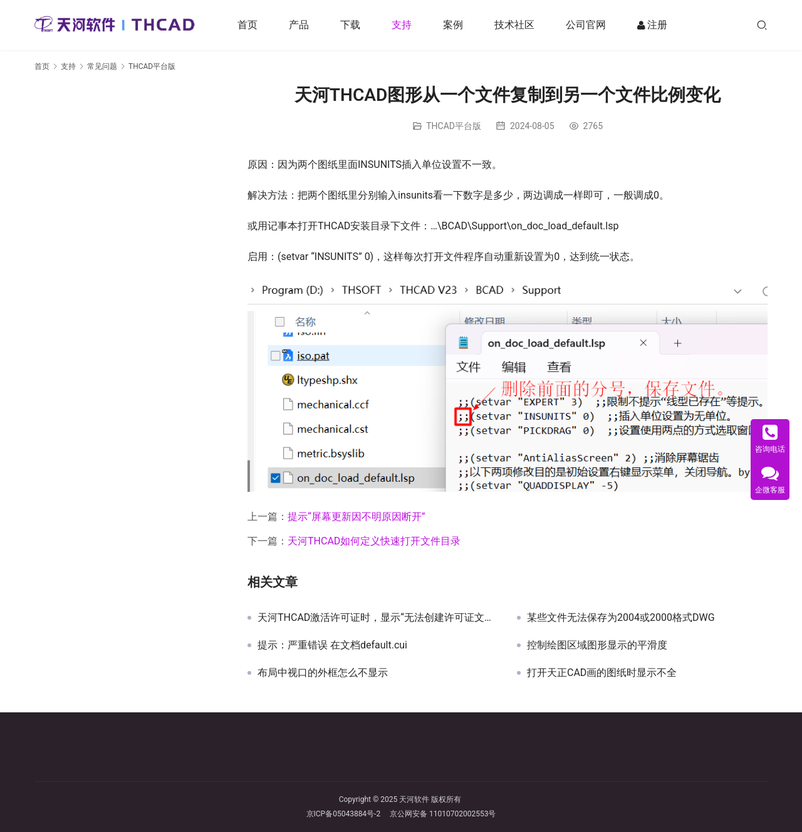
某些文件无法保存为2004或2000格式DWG (621, 617)
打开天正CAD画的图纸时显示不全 (602, 673)
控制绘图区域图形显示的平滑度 (597, 645)
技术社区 (516, 25)
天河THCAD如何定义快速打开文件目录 (374, 541)
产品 (300, 25)
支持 (403, 25)
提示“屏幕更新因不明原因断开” (356, 517)
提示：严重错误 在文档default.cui (332, 645)
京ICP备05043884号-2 (348, 813)
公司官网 (587, 25)
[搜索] (762, 24)
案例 (454, 25)
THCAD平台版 (453, 126)
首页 (249, 25)
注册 (653, 25)
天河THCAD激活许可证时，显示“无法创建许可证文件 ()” (378, 617)
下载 (351, 25)
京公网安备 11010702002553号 (443, 813)
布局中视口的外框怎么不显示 (323, 673)
